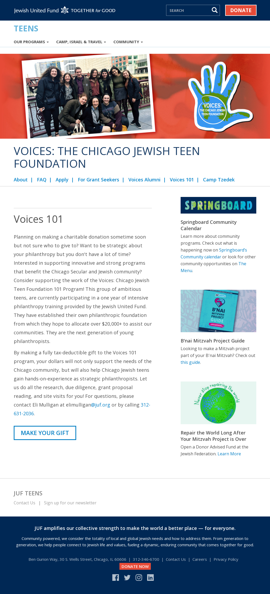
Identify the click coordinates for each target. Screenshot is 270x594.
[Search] (188, 10)
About (21, 179)
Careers (199, 559)
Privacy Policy (226, 559)
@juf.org (100, 405)
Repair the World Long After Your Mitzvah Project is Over (213, 435)
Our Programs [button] (31, 41)
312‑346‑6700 (146, 559)
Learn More (229, 454)
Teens (26, 28)
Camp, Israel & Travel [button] (81, 41)
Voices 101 (182, 179)
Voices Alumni (144, 179)
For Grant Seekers (98, 179)
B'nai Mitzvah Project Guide (213, 340)
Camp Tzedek (219, 179)
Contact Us (24, 503)
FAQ (41, 179)
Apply (62, 179)
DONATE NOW (135, 566)
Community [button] (128, 41)
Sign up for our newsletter (70, 503)
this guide (190, 362)
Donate (241, 10)
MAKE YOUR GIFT (45, 433)
